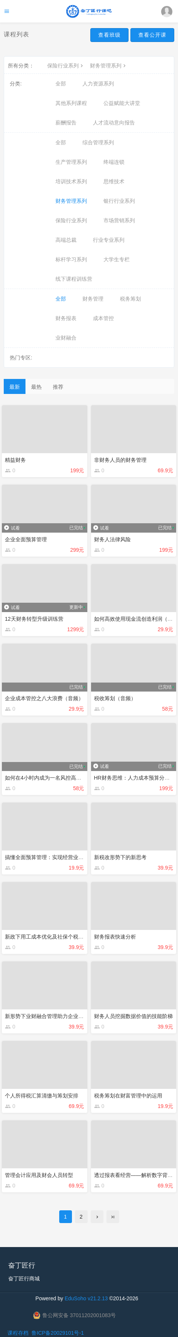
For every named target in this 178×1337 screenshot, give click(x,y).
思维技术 (113, 181)
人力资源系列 (98, 84)
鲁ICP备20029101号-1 (57, 1333)
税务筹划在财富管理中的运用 (128, 1096)
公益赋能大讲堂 (121, 103)
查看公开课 (152, 35)
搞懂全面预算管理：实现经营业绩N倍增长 (54, 857)
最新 (14, 387)
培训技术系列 (71, 181)
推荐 (58, 387)
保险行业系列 (66, 66)
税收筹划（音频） (115, 698)
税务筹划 (130, 299)
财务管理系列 (108, 66)
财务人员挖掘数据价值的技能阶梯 (133, 1016)
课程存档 (17, 1333)
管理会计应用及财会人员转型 (39, 1175)
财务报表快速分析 (115, 937)
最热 (36, 387)
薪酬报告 (65, 123)
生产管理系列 (71, 162)
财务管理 (92, 299)
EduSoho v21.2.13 (86, 1298)
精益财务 (15, 460)
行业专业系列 (108, 240)
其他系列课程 (71, 103)
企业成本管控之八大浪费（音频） (44, 698)
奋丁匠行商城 (24, 1279)
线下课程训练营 (73, 279)
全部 (60, 84)
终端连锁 (113, 162)
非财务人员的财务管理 (120, 460)
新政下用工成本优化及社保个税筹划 (47, 937)
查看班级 (109, 35)
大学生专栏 (116, 259)
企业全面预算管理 (26, 539)
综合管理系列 (98, 142)
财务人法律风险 (112, 539)
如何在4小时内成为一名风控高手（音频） (53, 778)
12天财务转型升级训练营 (34, 619)
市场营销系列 (119, 220)
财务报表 (65, 318)
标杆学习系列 (71, 259)
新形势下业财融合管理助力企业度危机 (49, 1016)
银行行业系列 (119, 201)
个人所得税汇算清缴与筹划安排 (41, 1096)
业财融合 (65, 338)
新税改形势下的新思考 (120, 857)
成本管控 (103, 318)
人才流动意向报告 (114, 123)
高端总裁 (65, 240)
